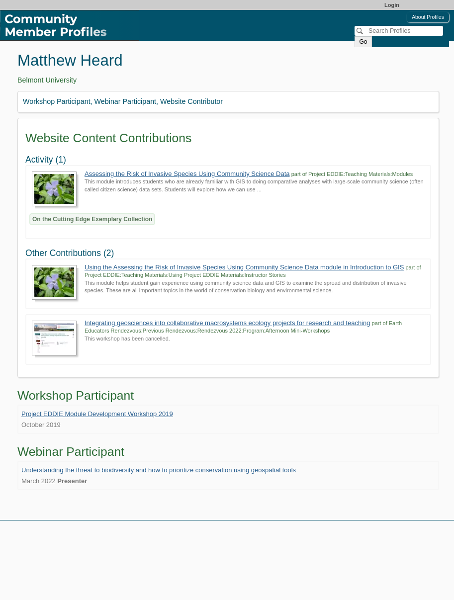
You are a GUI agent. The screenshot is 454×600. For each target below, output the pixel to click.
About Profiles (428, 17)
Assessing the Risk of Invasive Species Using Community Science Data (187, 173)
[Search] (399, 31)
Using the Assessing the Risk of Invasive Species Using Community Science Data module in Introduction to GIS (244, 267)
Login (391, 5)
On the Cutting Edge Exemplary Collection (92, 219)
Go (363, 41)
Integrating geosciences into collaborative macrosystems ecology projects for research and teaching (227, 323)
